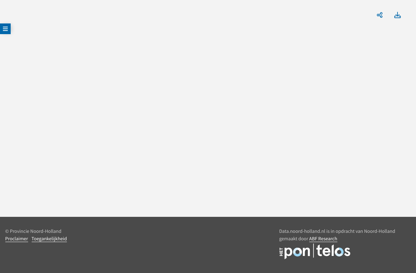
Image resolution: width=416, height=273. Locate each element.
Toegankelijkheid (49, 238)
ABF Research (323, 238)
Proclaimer (16, 238)
